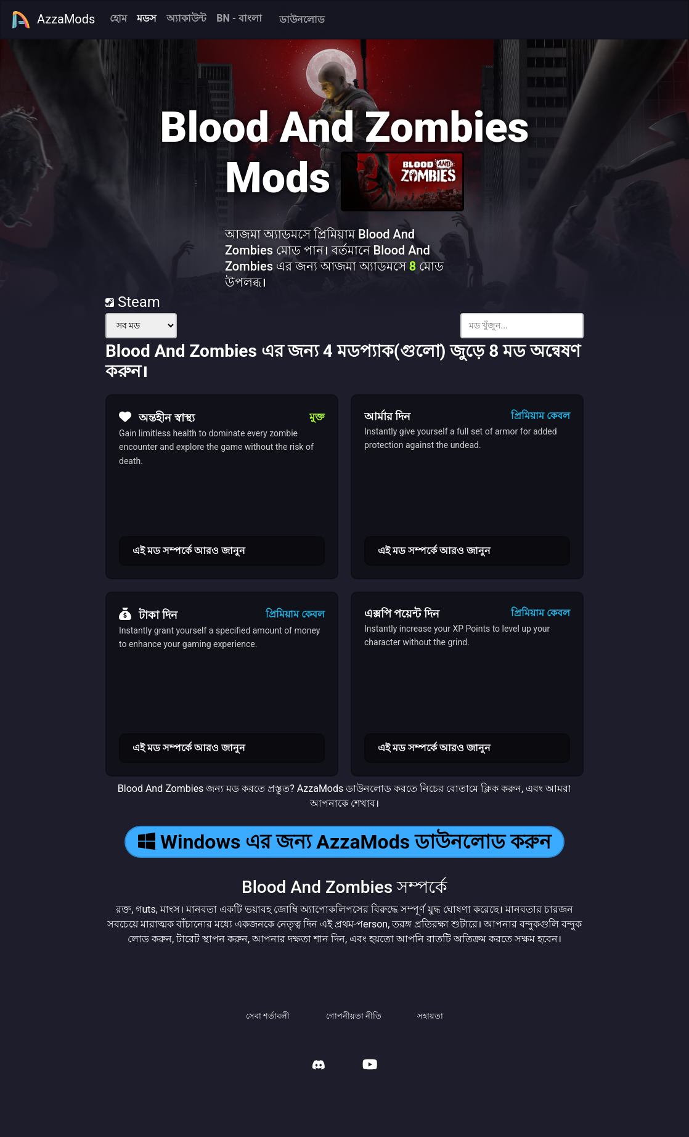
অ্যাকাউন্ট (186, 18)
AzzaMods (53, 20)
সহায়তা (430, 1016)
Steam (132, 302)
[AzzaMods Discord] (318, 1066)
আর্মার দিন (387, 416)
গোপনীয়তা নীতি (353, 1016)
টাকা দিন (148, 614)
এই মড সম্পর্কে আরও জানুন (188, 550)
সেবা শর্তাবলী (268, 1016)
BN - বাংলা (239, 18)
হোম (118, 18)
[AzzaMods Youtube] (369, 1066)
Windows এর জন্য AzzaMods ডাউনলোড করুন (344, 842)
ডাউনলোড (302, 19)
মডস (147, 18)
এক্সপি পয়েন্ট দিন (401, 613)
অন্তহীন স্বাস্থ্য (157, 417)
